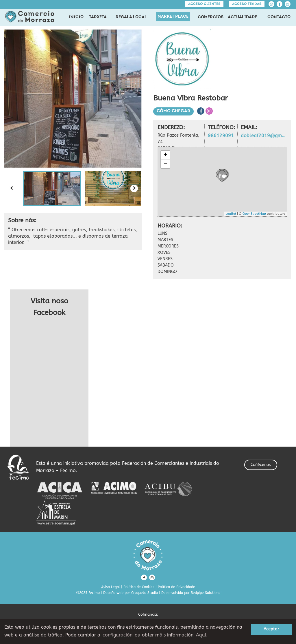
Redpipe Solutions (205, 593)
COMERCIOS (210, 17)
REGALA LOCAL (131, 17)
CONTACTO (279, 17)
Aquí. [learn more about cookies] (202, 635)
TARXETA (98, 17)
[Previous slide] (11, 188)
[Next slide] (134, 188)
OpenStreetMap (254, 214)
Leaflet (230, 214)
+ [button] (165, 155)
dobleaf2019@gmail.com (264, 135)
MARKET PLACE (173, 16)
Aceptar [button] (271, 629)
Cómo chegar (173, 111)
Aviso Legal (110, 587)
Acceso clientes (204, 4)
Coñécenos (261, 464)
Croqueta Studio (144, 593)
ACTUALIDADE (242, 17)
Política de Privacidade (176, 587)
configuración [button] (117, 635)
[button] (52, 188)
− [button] (165, 163)
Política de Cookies (138, 587)
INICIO (76, 17)
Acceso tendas (247, 4)
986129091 (221, 135)
